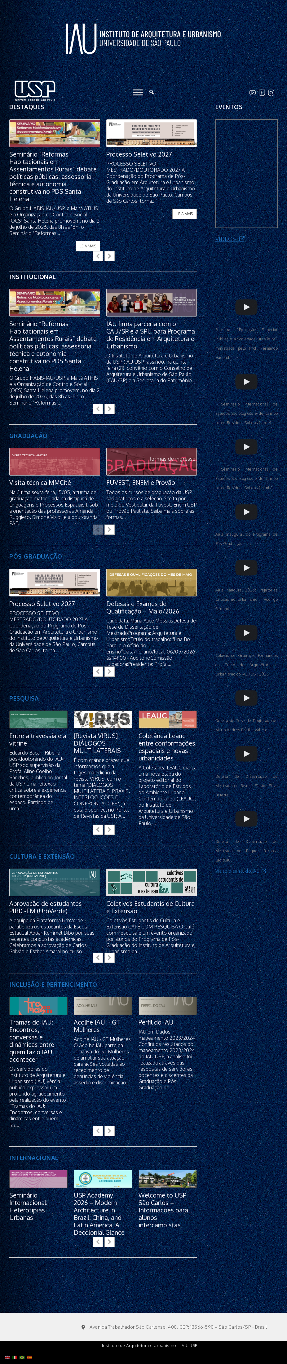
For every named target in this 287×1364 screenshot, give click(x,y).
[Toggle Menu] (138, 92)
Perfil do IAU (156, 1022)
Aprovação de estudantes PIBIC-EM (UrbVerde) (45, 907)
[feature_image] (55, 132)
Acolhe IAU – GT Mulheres (97, 1025)
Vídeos (230, 238)
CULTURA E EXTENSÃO (42, 856)
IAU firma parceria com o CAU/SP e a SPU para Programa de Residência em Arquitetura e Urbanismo (150, 335)
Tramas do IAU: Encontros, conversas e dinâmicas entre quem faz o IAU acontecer (31, 1040)
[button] (109, 256)
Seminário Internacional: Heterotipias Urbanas (28, 1206)
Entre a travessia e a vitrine (37, 739)
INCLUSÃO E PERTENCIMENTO (53, 984)
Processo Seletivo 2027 (139, 154)
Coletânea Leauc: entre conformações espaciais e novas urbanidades (167, 747)
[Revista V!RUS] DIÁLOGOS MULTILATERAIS (97, 743)
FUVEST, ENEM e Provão (140, 482)
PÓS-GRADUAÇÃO (35, 556)
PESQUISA (24, 698)
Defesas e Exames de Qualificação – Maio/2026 (142, 607)
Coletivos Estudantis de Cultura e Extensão (150, 907)
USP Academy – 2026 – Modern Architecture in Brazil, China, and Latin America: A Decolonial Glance (99, 1213)
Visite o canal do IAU (241, 871)
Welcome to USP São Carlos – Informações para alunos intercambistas (163, 1210)
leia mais (88, 246)
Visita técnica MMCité (40, 482)
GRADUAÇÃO (28, 435)
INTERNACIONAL (34, 1157)
